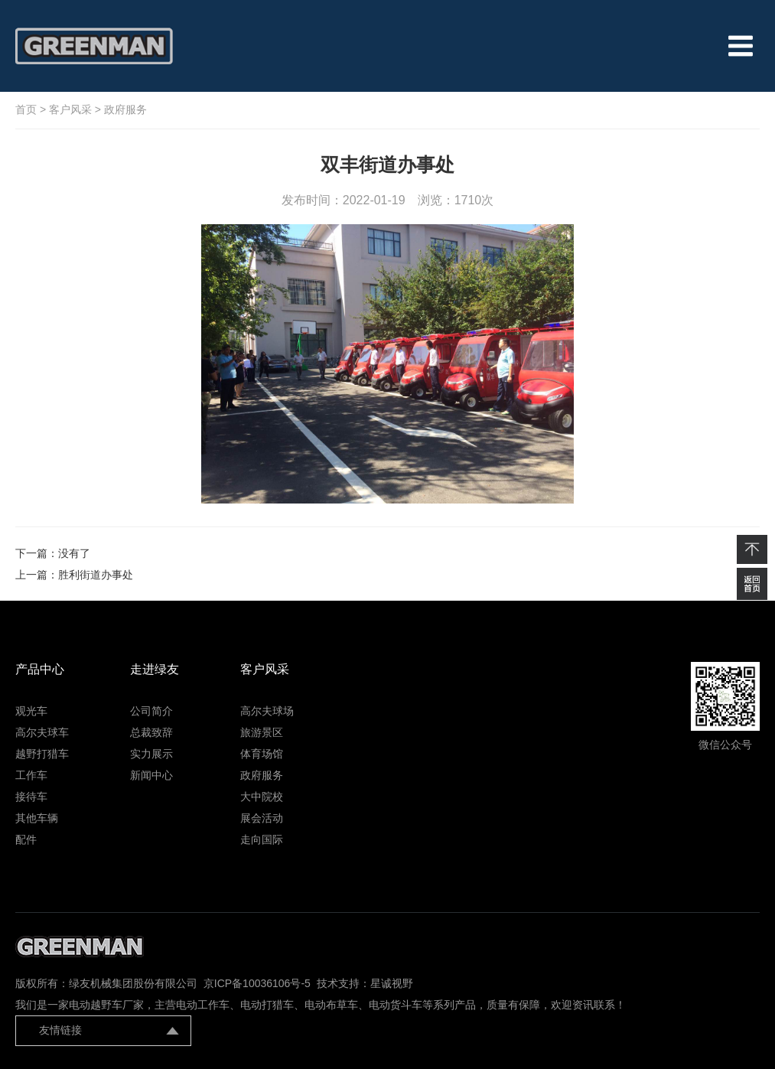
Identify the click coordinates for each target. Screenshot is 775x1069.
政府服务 (125, 109)
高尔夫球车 (42, 732)
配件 (26, 839)
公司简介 (151, 711)
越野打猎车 (42, 754)
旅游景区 (261, 732)
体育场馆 (261, 754)
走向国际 (261, 839)
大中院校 (261, 796)
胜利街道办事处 (95, 575)
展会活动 (261, 818)
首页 (26, 109)
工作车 (31, 775)
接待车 (31, 796)
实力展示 (151, 754)
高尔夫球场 (267, 711)
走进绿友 (154, 669)
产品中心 (39, 669)
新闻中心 (151, 775)
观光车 (31, 711)
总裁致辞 (151, 732)
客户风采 (70, 109)
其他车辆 (36, 818)
